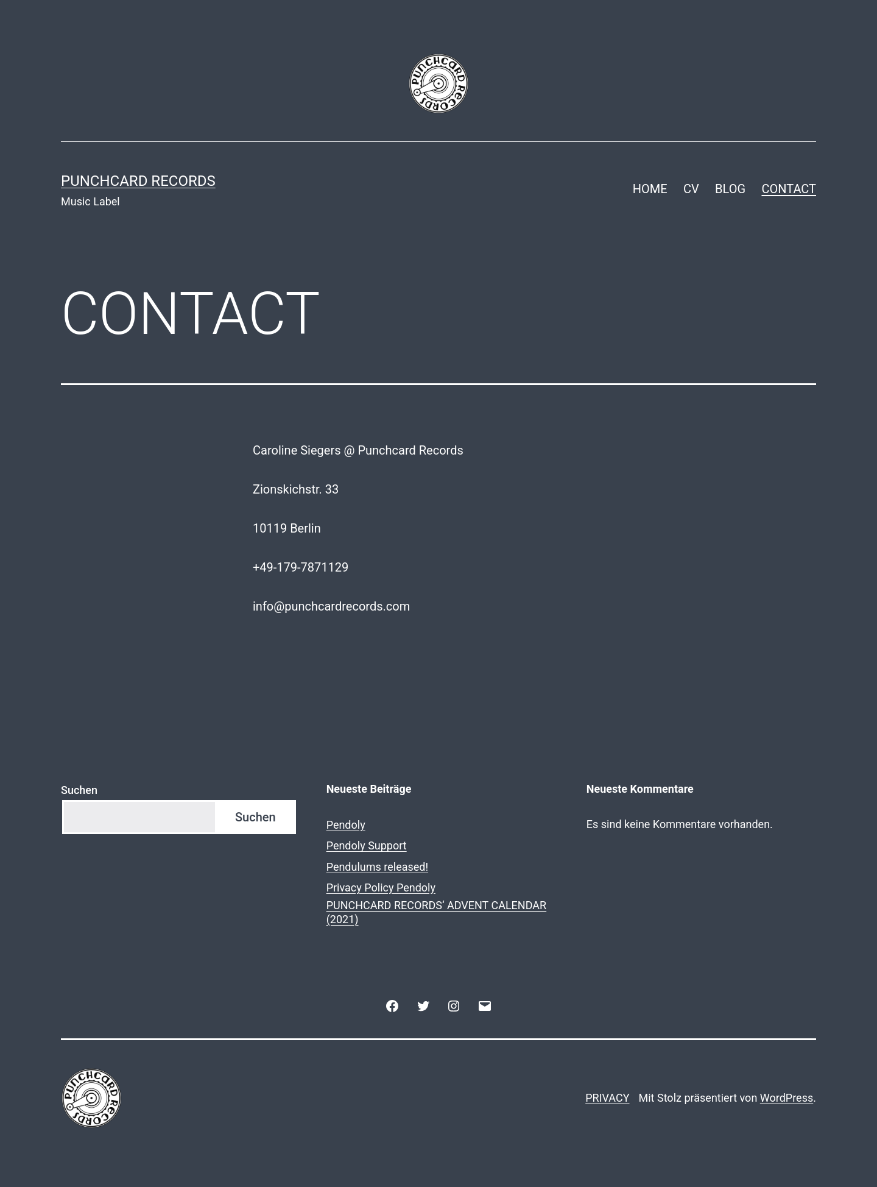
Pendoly (345, 824)
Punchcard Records (138, 181)
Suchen (79, 790)
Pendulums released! (377, 866)
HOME (650, 189)
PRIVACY (607, 1097)
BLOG (730, 189)
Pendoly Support (366, 845)
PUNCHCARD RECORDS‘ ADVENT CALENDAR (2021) (436, 912)
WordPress (786, 1097)
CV (691, 189)
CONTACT (788, 189)
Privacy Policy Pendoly (380, 887)
